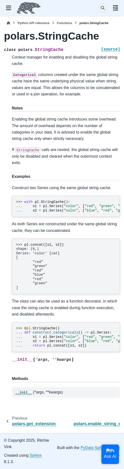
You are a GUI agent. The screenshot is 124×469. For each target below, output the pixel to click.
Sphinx (36, 455)
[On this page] (115, 8)
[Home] (8, 23)
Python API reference (33, 23)
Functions (64, 23)
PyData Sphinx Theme (100, 448)
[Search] (103, 8)
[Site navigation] (8, 8)
